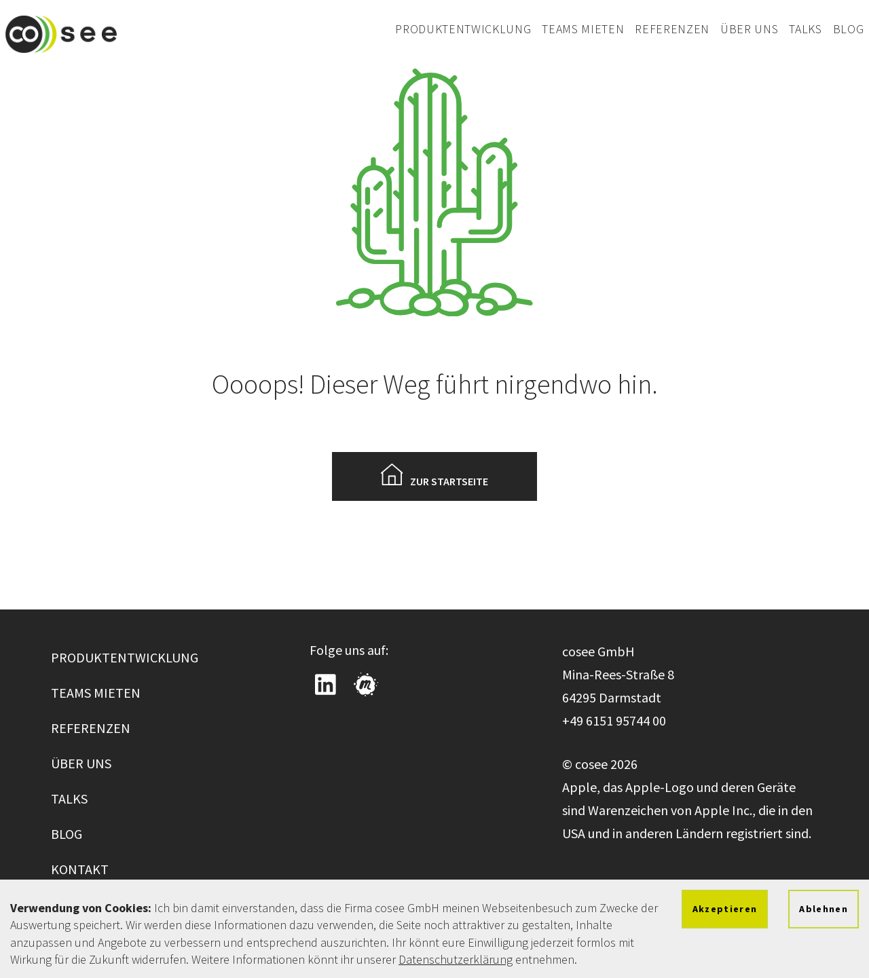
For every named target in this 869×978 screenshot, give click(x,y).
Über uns (749, 29)
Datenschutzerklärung (456, 959)
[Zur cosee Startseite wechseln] (61, 34)
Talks (805, 29)
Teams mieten (583, 29)
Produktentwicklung (463, 29)
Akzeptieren (725, 909)
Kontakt (80, 869)
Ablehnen (823, 909)
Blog (848, 29)
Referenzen (672, 29)
